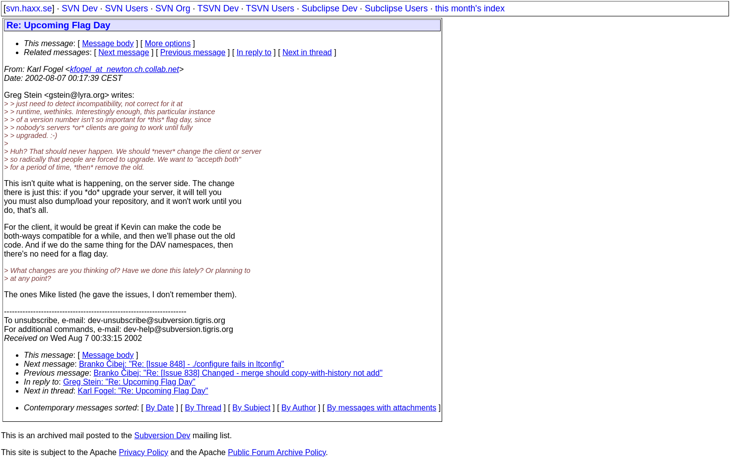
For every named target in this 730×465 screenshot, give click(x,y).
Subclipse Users (396, 8)
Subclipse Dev (329, 8)
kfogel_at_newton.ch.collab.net (124, 69)
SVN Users (126, 8)
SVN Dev (79, 8)
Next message (123, 52)
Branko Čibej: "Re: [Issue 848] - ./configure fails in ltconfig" (181, 364)
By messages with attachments (382, 407)
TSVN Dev (218, 8)
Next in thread (307, 52)
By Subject (251, 407)
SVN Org (172, 8)
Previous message (193, 52)
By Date (159, 407)
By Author (298, 407)
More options (168, 43)
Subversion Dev (162, 435)
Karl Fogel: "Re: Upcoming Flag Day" (143, 391)
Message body (107, 43)
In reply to (254, 52)
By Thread (203, 407)
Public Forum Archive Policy (277, 452)
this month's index (470, 8)
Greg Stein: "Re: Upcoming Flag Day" (129, 382)
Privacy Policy (143, 452)
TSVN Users (270, 8)
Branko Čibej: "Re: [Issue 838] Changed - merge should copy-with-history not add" (238, 373)
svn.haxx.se (29, 8)
